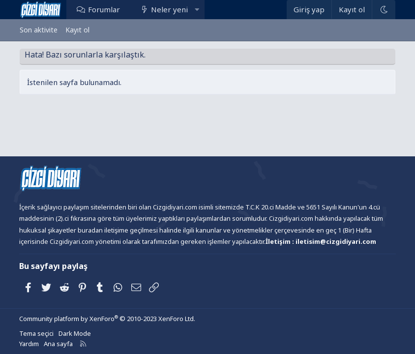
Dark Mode (75, 333)
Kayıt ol (77, 29)
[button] (197, 9)
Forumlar (104, 9)
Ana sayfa (58, 343)
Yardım (29, 343)
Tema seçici (36, 333)
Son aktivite (39, 29)
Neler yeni (169, 9)
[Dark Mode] (383, 9)
